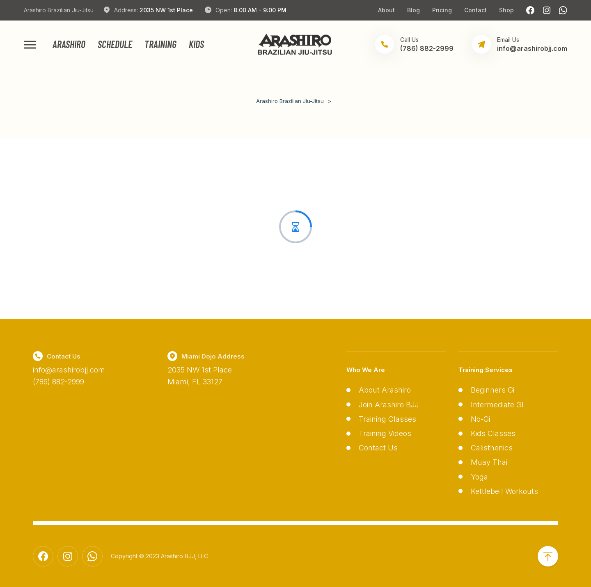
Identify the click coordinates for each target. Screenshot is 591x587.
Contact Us (378, 447)
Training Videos (385, 433)
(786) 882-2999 (58, 381)
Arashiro (69, 44)
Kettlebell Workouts (504, 491)
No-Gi (480, 419)
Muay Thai (489, 462)
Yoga (479, 477)
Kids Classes (493, 433)
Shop (506, 10)
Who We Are (365, 370)
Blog (413, 10)
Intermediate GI (497, 404)
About (386, 10)
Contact (475, 10)
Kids (196, 44)
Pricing (442, 10)
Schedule (115, 44)
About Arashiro (385, 390)
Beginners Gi (492, 390)
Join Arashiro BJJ (389, 404)
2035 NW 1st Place (166, 10)
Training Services (485, 370)
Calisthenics (492, 447)
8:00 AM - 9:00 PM (260, 10)
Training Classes (387, 419)
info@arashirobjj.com (69, 369)
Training (160, 44)
